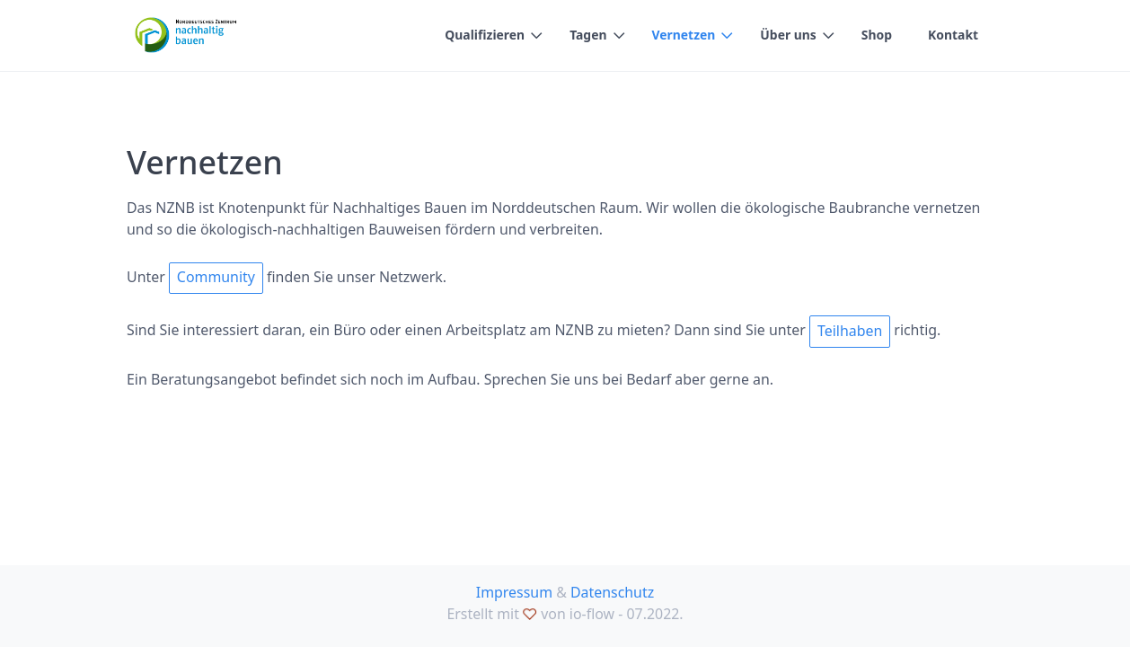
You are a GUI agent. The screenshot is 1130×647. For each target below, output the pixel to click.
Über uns (788, 34)
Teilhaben (849, 331)
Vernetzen (684, 34)
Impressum (514, 592)
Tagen (587, 34)
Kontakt (953, 34)
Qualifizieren (485, 34)
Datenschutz (612, 592)
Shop (876, 34)
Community (216, 277)
